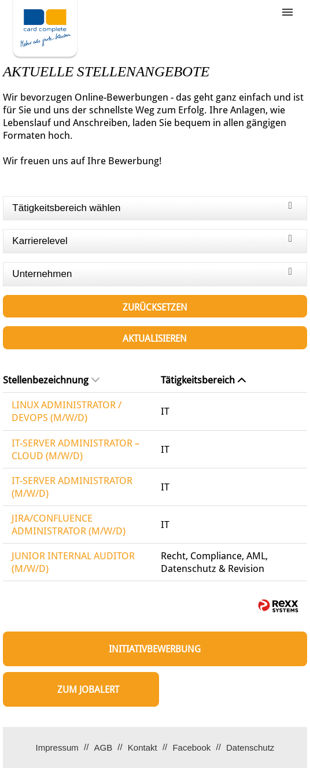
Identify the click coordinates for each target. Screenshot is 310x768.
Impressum (57, 747)
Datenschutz (250, 747)
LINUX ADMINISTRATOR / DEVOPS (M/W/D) (66, 411)
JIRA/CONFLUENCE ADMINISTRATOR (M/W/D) (69, 524)
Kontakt (142, 747)
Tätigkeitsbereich (203, 380)
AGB (103, 747)
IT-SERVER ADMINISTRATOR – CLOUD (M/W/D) (76, 449)
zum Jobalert (88, 689)
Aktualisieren (155, 338)
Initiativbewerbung (155, 649)
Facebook (191, 747)
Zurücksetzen (155, 307)
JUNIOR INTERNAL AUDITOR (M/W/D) (73, 562)
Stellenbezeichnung (51, 380)
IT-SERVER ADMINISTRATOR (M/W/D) (72, 487)
